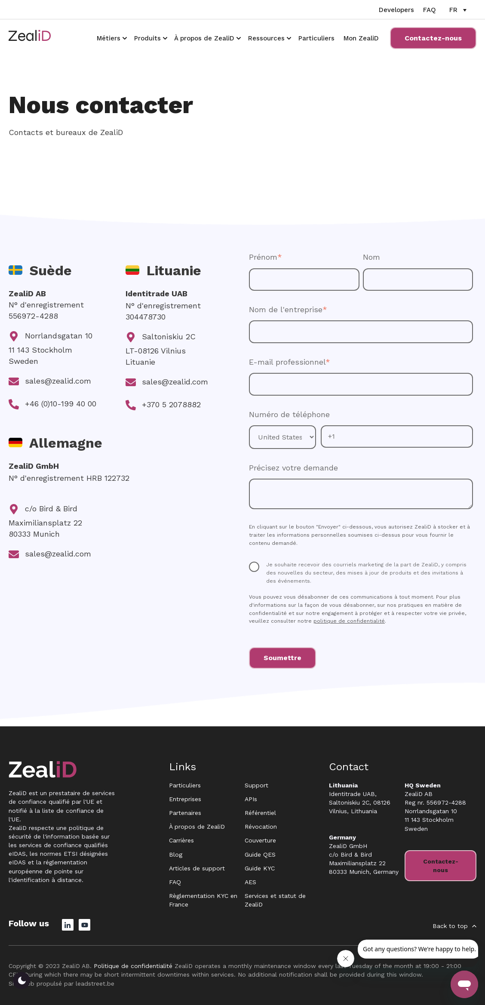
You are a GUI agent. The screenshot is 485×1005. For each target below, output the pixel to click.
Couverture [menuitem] (260, 840)
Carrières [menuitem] (181, 840)
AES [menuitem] (250, 882)
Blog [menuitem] (175, 854)
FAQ (429, 10)
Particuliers (316, 38)
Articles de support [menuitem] (197, 868)
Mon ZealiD (361, 38)
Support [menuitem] (256, 785)
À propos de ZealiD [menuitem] (197, 826)
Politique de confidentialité (133, 965)
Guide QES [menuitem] (260, 854)
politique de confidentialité (349, 621)
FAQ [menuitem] (175, 882)
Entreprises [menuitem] (185, 799)
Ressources (266, 38)
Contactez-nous (433, 38)
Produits (147, 38)
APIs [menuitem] (251, 799)
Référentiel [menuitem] (260, 812)
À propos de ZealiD (204, 38)
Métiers (108, 38)
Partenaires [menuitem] (185, 812)
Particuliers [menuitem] (185, 785)
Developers (396, 10)
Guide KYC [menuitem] (260, 868)
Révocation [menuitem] (261, 826)
